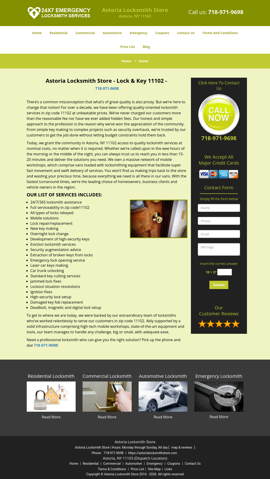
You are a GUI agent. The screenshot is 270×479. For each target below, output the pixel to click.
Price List (127, 46)
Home (37, 33)
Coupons (162, 33)
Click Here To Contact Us (219, 85)
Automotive (112, 33)
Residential (59, 33)
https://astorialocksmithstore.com (152, 453)
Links (168, 469)
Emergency (138, 33)
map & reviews (182, 447)
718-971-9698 (225, 12)
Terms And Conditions (220, 33)
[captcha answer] (224, 272)
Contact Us (186, 33)
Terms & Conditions (112, 469)
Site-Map (154, 469)
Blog (146, 46)
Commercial (85, 33)
